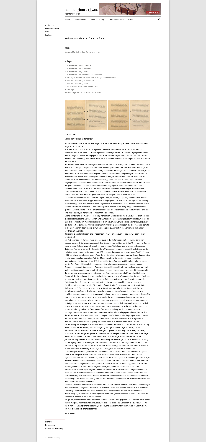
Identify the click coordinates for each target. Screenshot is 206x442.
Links (47, 31)
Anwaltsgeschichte (116, 19)
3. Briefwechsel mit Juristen (76, 71)
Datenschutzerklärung (54, 428)
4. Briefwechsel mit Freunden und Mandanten (84, 74)
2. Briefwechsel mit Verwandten (78, 68)
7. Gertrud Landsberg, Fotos (76, 83)
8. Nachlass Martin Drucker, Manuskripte (82, 86)
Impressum (50, 425)
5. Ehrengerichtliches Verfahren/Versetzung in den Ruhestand (90, 77)
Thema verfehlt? (152, 12)
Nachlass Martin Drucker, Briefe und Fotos (82, 52)
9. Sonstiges (69, 89)
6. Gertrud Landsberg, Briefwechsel (79, 80)
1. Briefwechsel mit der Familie (78, 65)
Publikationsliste (52, 28)
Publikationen (80, 19)
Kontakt (48, 35)
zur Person (49, 25)
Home (67, 19)
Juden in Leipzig (97, 19)
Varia (130, 19)
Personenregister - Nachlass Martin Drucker (83, 92)
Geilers (114, 306)
